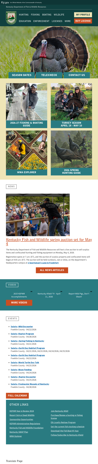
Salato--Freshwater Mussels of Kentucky (30, 384)
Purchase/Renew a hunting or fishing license (67, 417)
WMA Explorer (16, 436)
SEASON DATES (21, 75)
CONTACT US (77, 75)
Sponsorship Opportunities (21, 419)
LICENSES (57, 21)
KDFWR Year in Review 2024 (22, 411)
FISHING (35, 15)
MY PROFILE (83, 15)
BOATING (46, 15)
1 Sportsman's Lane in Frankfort (43, 262)
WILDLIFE (59, 15)
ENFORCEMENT (41, 21)
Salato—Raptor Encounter (23, 377)
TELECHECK (49, 75)
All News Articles (52, 270)
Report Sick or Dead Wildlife (22, 415)
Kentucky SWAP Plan (19, 432)
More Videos (19, 303)
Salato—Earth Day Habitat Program (28, 348)
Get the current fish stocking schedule (67, 426)
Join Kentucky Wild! (59, 411)
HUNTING (24, 15)
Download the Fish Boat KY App (65, 430)
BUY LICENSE (83, 21)
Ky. (5, 2)
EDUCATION (25, 21)
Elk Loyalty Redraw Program (63, 422)
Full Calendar (17, 396)
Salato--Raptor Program (22, 333)
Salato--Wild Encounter (22, 326)
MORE (68, 21)
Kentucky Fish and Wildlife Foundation (26, 427)
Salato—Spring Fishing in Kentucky (27, 341)
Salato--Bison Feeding (21, 369)
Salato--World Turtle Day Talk (25, 362)
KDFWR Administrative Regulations (25, 423)
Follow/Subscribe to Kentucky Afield (67, 435)
